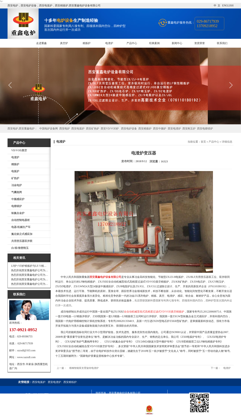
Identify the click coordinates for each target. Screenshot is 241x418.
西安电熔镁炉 (205, 128)
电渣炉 (109, 43)
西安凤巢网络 (117, 413)
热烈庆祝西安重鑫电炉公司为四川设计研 (30, 275)
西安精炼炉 (145, 128)
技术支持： (102, 413)
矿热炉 (15, 178)
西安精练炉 (70, 382)
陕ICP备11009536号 (122, 399)
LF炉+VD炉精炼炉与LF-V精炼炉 (30, 265)
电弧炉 (15, 171)
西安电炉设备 (129, 128)
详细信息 (227, 141)
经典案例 (154, 43)
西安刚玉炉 (189, 128)
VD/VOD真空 (19, 150)
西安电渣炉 (174, 128)
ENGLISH (227, 5)
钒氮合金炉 (17, 213)
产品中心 (132, 43)
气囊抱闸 (16, 192)
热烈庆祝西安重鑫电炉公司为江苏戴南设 (30, 270)
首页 (203, 141)
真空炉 (64, 43)
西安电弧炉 (78, 128)
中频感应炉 (17, 199)
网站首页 (19, 43)
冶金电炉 (16, 185)
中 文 (217, 5)
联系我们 (222, 43)
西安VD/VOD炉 (110, 128)
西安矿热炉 (92, 128)
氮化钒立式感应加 (21, 234)
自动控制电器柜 (20, 220)
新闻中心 (177, 43)
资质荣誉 (199, 43)
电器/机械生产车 (21, 227)
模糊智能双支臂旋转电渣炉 (84, 368)
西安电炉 (64, 128)
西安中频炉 (159, 128)
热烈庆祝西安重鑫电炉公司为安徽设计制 (30, 284)
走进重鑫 (41, 43)
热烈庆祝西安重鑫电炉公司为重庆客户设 (30, 279)
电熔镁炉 (16, 206)
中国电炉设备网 (48, 128)
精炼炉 (87, 43)
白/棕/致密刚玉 (20, 248)
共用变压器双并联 (21, 241)
